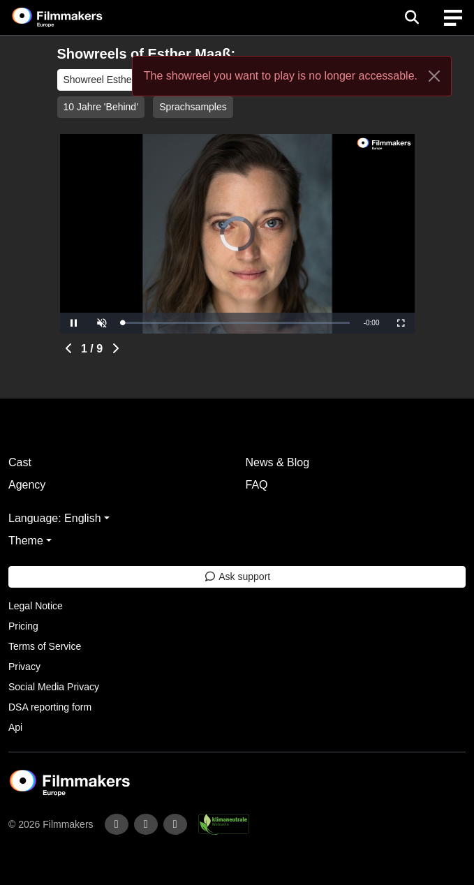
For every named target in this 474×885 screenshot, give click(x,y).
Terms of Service (44, 646)
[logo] (74, 17)
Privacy (24, 666)
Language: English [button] (54, 518)
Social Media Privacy (53, 686)
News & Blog (278, 462)
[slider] (236, 323)
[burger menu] (453, 18)
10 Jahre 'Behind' (101, 106)
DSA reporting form (49, 707)
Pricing (23, 626)
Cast (19, 462)
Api (15, 727)
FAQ (257, 485)
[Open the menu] (411, 17)
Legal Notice (35, 605)
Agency (26, 485)
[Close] (434, 76)
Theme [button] (25, 540)
